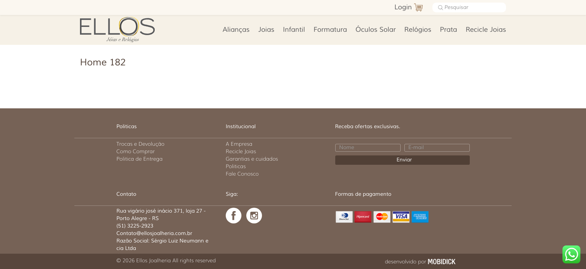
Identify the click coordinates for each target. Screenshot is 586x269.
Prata (448, 30)
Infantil (294, 30)
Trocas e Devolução (140, 144)
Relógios (417, 30)
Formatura (330, 30)
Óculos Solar (375, 30)
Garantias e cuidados (252, 159)
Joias (266, 30)
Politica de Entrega (140, 159)
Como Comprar (136, 151)
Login (403, 7)
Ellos (129, 29)
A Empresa (239, 144)
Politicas (236, 166)
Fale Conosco (242, 173)
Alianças (236, 30)
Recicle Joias (486, 30)
